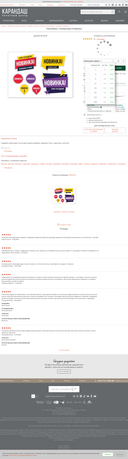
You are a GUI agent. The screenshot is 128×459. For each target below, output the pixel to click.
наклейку (74, 164)
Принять (108, 454)
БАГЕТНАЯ (89, 21)
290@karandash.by (121, 381)
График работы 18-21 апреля (72, 2)
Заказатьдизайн (115, 130)
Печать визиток (64, 446)
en (36, 396)
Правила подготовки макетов (55, 396)
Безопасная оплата (92, 115)
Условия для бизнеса (7, 5)
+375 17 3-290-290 (57, 414)
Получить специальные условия (93, 130)
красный (26, 164)
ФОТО (24, 21)
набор (42, 164)
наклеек (49, 164)
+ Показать (7, 151)
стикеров (93, 164)
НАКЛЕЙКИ (120, 21)
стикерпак (102, 164)
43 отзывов (100, 39)
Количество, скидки (91, 61)
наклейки (65, 164)
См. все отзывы (64, 350)
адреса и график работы (82, 422)
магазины (35, 164)
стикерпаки (111, 164)
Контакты (61, 5)
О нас (32, 5)
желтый (11, 164)
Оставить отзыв (65, 225)
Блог (40, 5)
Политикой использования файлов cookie (22, 455)
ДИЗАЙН (104, 21)
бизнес (4, 164)
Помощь (50, 5)
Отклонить (120, 454)
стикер (86, 164)
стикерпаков (122, 164)
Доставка (22, 5)
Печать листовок (64, 448)
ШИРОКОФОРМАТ (56, 21)
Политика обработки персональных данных (64, 438)
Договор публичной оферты (64, 440)
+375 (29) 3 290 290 (76, 5)
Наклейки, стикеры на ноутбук (64, 197)
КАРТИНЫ (73, 21)
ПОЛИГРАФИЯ (8, 21)
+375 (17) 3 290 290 (93, 5)
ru (33, 396)
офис (81, 164)
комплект (18, 164)
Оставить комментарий (117, 83)
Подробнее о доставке (91, 426)
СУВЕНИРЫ (39, 21)
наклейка (57, 164)
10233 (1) (72, 175)
